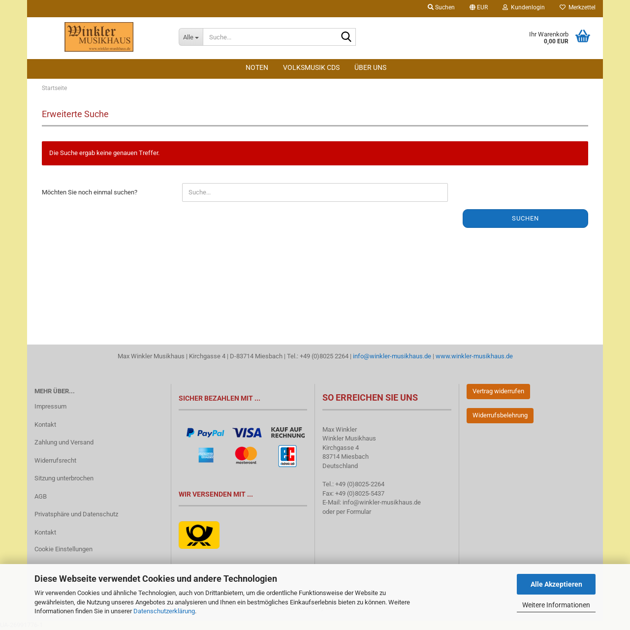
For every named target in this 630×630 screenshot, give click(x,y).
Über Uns (370, 67)
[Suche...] (191, 37)
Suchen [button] (441, 7)
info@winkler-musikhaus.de (391, 356)
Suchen (525, 218)
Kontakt (45, 424)
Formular (358, 511)
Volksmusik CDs (311, 67)
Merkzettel (578, 7)
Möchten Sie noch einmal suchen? (89, 192)
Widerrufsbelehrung (500, 415)
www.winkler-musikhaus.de (474, 356)
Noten (257, 67)
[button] (478, 8)
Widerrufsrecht (55, 460)
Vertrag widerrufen (498, 391)
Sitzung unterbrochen (64, 478)
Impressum (50, 406)
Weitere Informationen (556, 605)
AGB (40, 496)
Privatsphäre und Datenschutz (76, 514)
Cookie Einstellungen (63, 549)
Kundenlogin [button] (524, 7)
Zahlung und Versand (64, 442)
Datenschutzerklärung (164, 611)
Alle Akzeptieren (556, 584)
